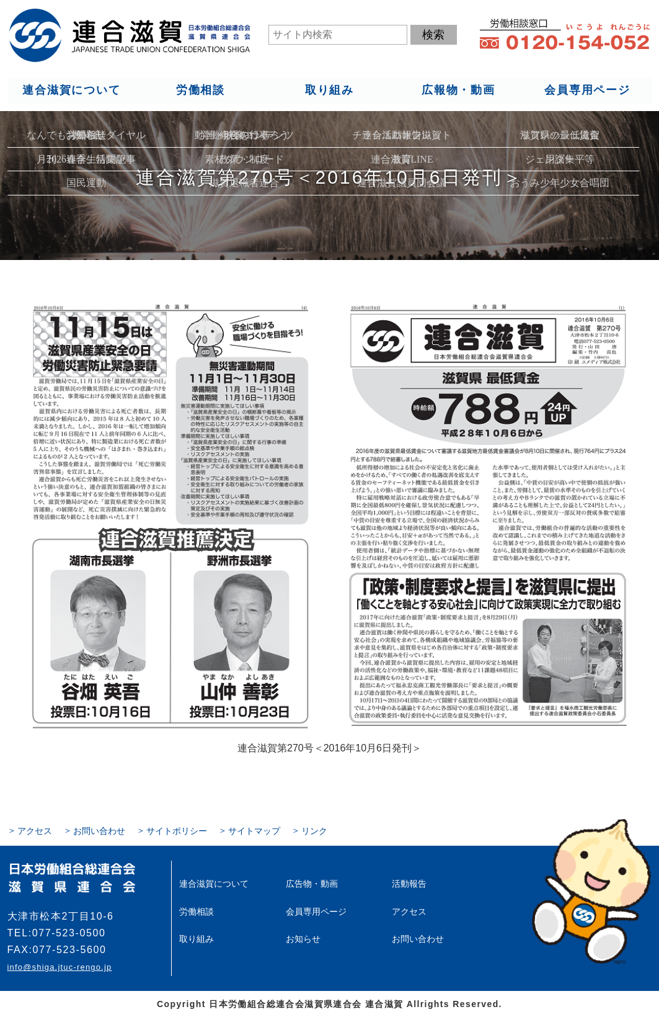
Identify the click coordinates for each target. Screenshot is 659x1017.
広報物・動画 (458, 90)
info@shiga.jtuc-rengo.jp (59, 967)
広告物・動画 (312, 884)
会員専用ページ (587, 90)
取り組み (328, 90)
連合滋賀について (71, 90)
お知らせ (303, 938)
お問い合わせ (99, 831)
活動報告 (409, 884)
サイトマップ (254, 831)
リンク (314, 831)
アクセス (34, 831)
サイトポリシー (176, 831)
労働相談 (199, 90)
